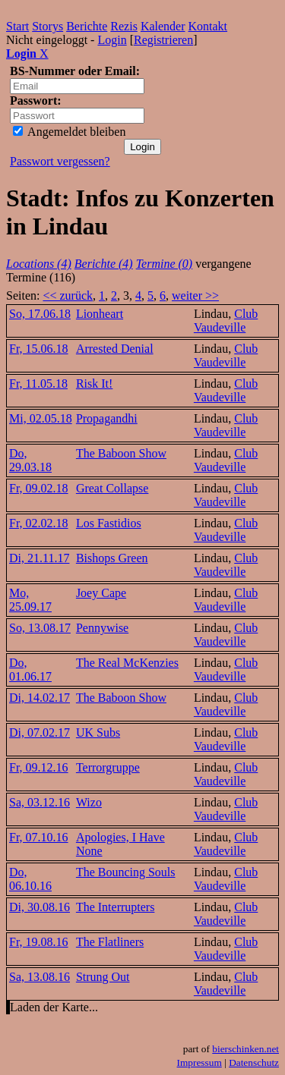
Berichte (86, 26)
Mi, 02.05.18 (40, 418)
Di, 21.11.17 (39, 558)
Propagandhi (107, 418)
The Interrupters (115, 907)
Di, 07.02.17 (39, 732)
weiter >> (195, 295)
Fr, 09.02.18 (38, 488)
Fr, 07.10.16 (38, 837)
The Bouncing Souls (126, 872)
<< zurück (68, 295)
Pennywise (102, 627)
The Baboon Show (121, 453)
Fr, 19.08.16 (38, 941)
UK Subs (98, 732)
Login (111, 39)
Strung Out (103, 976)
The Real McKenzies (127, 662)
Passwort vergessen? (60, 161)
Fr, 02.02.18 (38, 523)
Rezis (124, 26)
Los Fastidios (108, 523)
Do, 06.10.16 (30, 879)
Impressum (199, 1062)
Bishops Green (112, 558)
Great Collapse (112, 488)
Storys (47, 26)
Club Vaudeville (226, 320)
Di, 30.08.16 (39, 907)
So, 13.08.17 (40, 627)
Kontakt (208, 26)
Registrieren (163, 39)
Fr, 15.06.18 (38, 348)
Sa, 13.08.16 (39, 976)
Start (17, 26)
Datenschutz (254, 1062)
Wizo (89, 802)
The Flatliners (110, 941)
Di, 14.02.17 (39, 697)
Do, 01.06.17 (30, 669)
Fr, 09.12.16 (38, 767)
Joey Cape (101, 592)
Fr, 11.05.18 (38, 383)
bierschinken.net (245, 1049)
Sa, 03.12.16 (39, 802)
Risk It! (94, 383)
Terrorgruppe (108, 767)
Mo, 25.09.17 (30, 599)
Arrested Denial (115, 348)
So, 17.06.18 (40, 313)
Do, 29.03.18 (30, 460)
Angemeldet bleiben (69, 131)
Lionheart (99, 313)
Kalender (163, 26)
